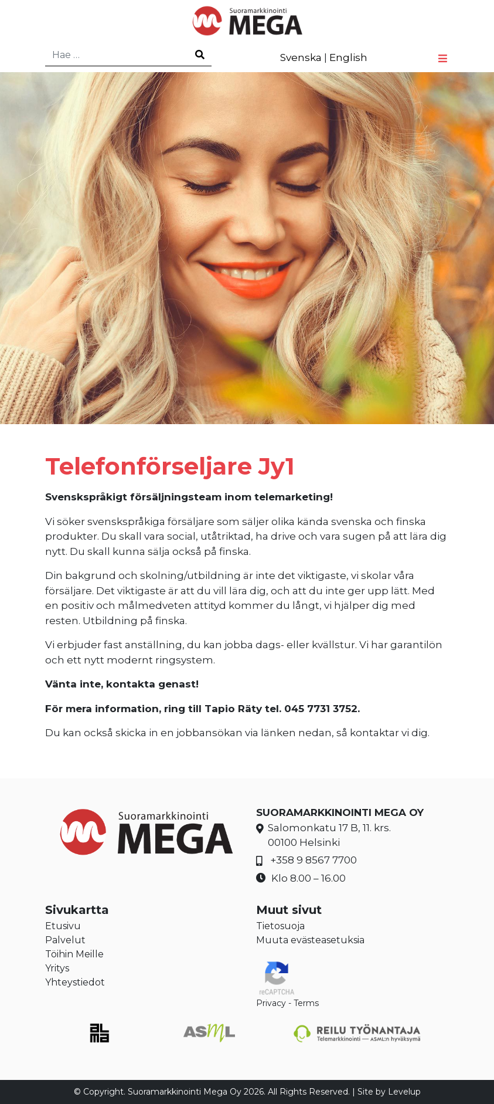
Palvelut (65, 940)
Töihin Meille (74, 954)
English (348, 57)
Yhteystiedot (75, 982)
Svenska (301, 57)
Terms (306, 1003)
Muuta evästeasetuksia (310, 940)
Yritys (57, 968)
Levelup (404, 1091)
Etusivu (63, 926)
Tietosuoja (280, 926)
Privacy (271, 1003)
